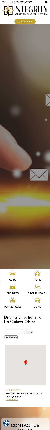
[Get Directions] (11, 337)
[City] (15, 332)
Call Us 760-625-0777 (17, 2)
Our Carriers (25, 21)
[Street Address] (18, 327)
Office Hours (12, 399)
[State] (29, 332)
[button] (25, 362)
